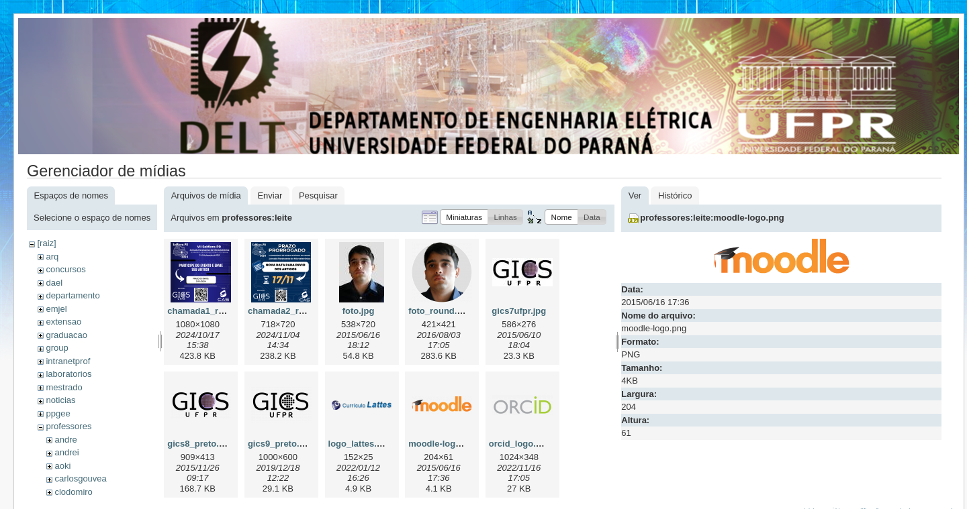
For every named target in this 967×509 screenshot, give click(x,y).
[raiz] (46, 243)
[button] (464, 217)
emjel (56, 309)
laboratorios (68, 374)
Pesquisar (318, 195)
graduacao (66, 335)
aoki (62, 466)
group (57, 348)
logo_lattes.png (360, 444)
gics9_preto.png (281, 444)
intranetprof (68, 361)
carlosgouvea (80, 478)
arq (52, 256)
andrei (66, 452)
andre (65, 440)
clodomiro (73, 492)
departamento (72, 295)
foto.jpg (358, 311)
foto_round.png (440, 311)
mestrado (64, 387)
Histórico (675, 195)
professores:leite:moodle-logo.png (712, 218)
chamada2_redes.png (292, 311)
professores (68, 426)
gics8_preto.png (200, 444)
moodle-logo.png (443, 444)
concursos (65, 269)
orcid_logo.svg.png (529, 444)
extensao (63, 322)
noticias (60, 400)
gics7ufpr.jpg (519, 311)
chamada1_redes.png (212, 311)
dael (54, 283)
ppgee (58, 413)
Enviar (269, 195)
